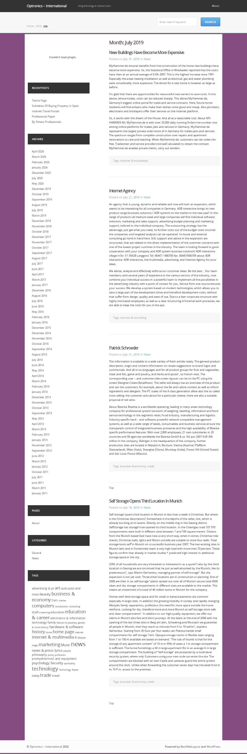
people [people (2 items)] (67, 650)
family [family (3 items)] (52, 622)
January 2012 (40, 466)
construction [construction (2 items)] (61, 606)
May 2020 (38, 183)
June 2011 (38, 482)
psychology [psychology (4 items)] (41, 663)
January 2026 (40, 167)
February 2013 (40, 434)
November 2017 (41, 242)
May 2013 (38, 418)
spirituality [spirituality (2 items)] (69, 663)
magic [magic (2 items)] (35, 645)
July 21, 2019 (131, 197)
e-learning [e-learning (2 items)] (44, 612)
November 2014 (41, 338)
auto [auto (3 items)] (64, 588)
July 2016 (37, 301)
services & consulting (133, 317)
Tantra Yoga (39, 100)
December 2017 (41, 237)
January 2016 (40, 322)
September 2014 (42, 349)
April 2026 (38, 151)
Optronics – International (46, 5)
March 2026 (39, 157)
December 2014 (41, 333)
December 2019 (41, 189)
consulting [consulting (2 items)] (74, 606)
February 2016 (40, 317)
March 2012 (39, 461)
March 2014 (39, 381)
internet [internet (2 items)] (79, 632)
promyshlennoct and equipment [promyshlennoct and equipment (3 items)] (54, 659)
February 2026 (40, 162)
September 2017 (42, 253)
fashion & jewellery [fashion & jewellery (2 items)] (67, 622)
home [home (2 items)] (49, 632)
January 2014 (40, 392)
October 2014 (40, 344)
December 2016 (41, 290)
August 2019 (39, 205)
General (36, 553)
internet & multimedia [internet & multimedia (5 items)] (53, 637)
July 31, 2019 (131, 59)
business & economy (133, 466)
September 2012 (42, 450)
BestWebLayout (190, 746)
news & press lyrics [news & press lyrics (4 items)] (47, 650)
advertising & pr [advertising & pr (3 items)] (43, 588)
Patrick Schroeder (123, 348)
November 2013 (41, 402)
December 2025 (41, 173)
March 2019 (39, 215)
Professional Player (43, 116)
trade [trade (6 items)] (45, 675)
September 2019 (42, 199)
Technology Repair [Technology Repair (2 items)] (68, 669)
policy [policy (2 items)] (51, 655)
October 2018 (40, 231)
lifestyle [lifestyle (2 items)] (82, 637)
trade (151, 466)
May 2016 (38, 312)
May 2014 (38, 370)
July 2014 (37, 360)
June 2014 (38, 365)
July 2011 (37, 477)
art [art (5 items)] (57, 588)
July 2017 (37, 263)
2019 (39, 26)
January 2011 (40, 493)
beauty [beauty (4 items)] (45, 594)
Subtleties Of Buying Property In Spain (55, 106)
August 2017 (39, 258)
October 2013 (40, 408)
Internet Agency (122, 191)
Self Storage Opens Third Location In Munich (145, 501)
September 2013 (42, 413)
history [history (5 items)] (38, 631)
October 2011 (40, 472)
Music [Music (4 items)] (65, 644)
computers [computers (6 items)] (43, 606)
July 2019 (37, 210)
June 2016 (38, 306)
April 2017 (38, 274)
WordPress (213, 746)
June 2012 (38, 456)
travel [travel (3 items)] (56, 676)
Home (30, 26)
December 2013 (41, 397)
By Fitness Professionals (46, 122)
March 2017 (39, 279)
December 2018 (41, 221)
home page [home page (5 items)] (63, 631)
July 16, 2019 (131, 507)
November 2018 (41, 226)
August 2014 (39, 354)
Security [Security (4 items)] (56, 663)
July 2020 (37, 178)
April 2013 (38, 424)
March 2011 (39, 488)
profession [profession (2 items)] (60, 655)
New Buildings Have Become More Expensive (146, 52)
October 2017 (40, 247)
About (215, 6)
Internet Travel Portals (45, 111)
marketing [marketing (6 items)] (49, 644)
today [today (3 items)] (36, 676)
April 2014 (38, 376)
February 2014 (40, 386)
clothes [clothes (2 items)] (62, 600)
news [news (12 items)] (78, 644)
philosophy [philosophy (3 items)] (39, 655)
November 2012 (41, 445)
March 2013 (39, 429)
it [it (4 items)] (76, 637)
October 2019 (40, 194)
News (147, 59)
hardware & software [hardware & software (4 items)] (66, 626)
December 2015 (41, 328)
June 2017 (38, 269)
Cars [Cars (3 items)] (55, 600)
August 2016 (39, 295)
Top (111, 488)
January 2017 (40, 285)
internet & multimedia (134, 161)
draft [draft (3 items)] (35, 612)
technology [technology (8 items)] (45, 668)
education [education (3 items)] (57, 612)
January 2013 (40, 440)
